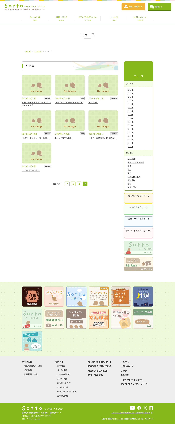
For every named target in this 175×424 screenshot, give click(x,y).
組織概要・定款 (31, 374)
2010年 (130, 146)
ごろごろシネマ (64, 382)
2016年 (130, 125)
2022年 (130, 104)
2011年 (130, 143)
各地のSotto (62, 395)
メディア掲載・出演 (136, 162)
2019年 (130, 114)
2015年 (130, 128)
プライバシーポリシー (131, 379)
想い (129, 169)
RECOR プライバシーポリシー (135, 384)
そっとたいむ (63, 387)
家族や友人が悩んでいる (138, 218)
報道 (129, 166)
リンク (123, 370)
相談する (59, 361)
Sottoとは (27, 361)
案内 (129, 173)
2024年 (130, 97)
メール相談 (62, 370)
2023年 (130, 100)
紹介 (129, 183)
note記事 (131, 159)
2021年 (130, 107)
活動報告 (131, 180)
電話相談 (61, 365)
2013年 (130, 136)
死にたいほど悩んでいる (138, 195)
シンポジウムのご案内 (66, 391)
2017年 (130, 121)
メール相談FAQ (63, 374)
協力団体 (124, 375)
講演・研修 (132, 187)
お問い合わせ (126, 366)
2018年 (130, 118)
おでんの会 (62, 378)
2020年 (130, 111)
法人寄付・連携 (134, 176)
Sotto (28, 51)
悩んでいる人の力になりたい (138, 230)
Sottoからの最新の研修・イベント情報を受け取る (131, 412)
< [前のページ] (67, 183)
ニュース (38, 51)
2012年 (130, 139)
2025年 (130, 93)
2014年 (130, 132)
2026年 (130, 89)
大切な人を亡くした (138, 207)
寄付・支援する (95, 375)
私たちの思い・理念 (33, 365)
